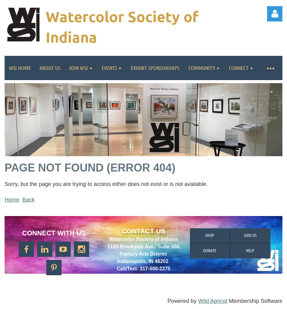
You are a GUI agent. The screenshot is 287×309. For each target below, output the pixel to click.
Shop (209, 235)
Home (12, 200)
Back (28, 200)
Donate (209, 250)
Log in (274, 13)
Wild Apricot (212, 301)
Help (250, 250)
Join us (250, 235)
